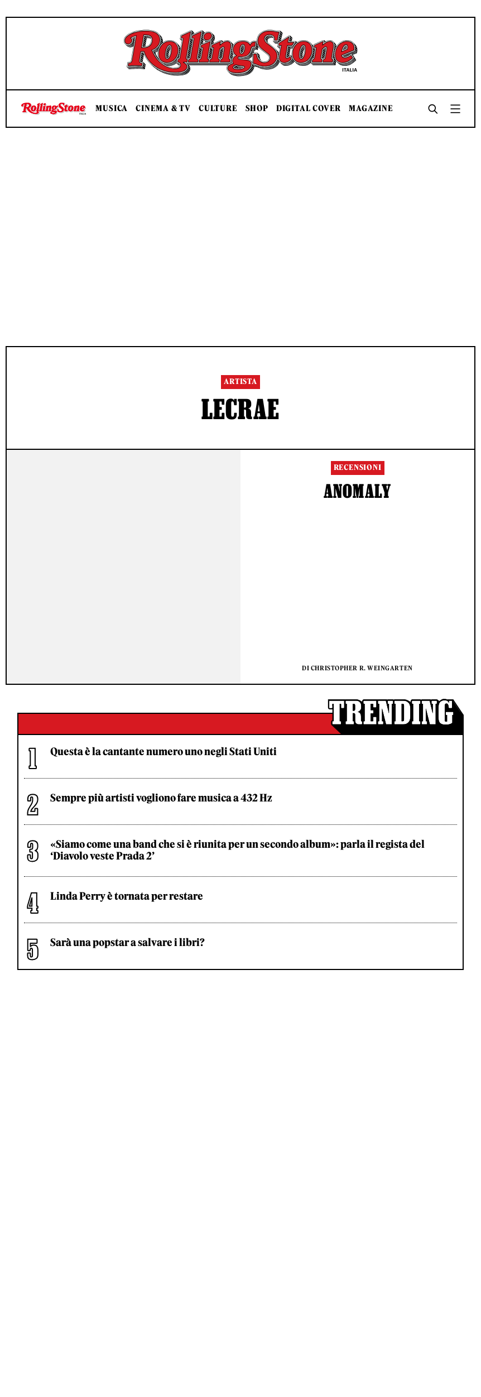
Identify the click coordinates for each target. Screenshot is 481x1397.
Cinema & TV (163, 108)
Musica (111, 108)
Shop (257, 108)
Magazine (371, 108)
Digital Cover (308, 108)
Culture (218, 108)
